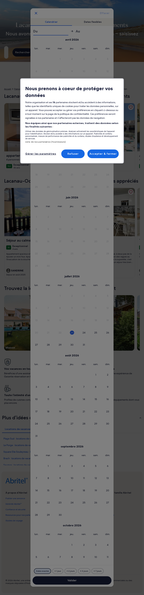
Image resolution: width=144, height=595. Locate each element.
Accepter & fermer (103, 153)
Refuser (73, 153)
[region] (72, 121)
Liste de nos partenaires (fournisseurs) (45, 142)
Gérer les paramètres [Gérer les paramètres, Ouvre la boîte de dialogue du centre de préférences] (40, 153)
